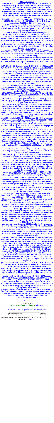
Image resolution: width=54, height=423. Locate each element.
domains (43, 310)
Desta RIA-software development (23, 305)
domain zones (27, 2)
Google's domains (27, 310)
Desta (30, 319)
